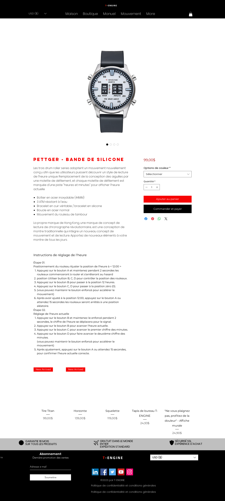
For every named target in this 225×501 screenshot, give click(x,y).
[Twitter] (112, 472)
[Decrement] (146, 187)
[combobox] (168, 174)
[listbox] (37, 14)
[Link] (95, 472)
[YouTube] (121, 472)
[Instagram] (129, 472)
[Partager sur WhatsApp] (159, 219)
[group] (112, 401)
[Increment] (157, 187)
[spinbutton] (151, 187)
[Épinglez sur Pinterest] (152, 219)
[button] (37, 14)
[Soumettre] (50, 477)
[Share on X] (166, 219)
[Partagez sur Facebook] (146, 219)
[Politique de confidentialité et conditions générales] (123, 485)
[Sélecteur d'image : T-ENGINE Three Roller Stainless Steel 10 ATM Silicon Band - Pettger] (107, 144)
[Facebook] (103, 472)
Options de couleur (157, 168)
